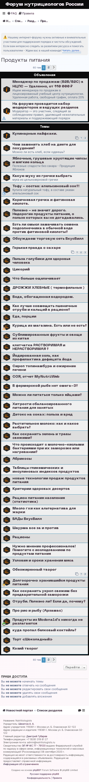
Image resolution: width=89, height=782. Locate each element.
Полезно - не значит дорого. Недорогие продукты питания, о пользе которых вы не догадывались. (48, 214)
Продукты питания (25, 60)
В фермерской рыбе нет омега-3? (45, 386)
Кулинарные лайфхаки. (34, 134)
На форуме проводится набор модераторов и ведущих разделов (45, 105)
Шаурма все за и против (35, 528)
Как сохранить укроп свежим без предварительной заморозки (44, 593)
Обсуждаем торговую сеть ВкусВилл (48, 239)
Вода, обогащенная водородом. (43, 297)
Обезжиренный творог (34, 570)
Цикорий (21, 269)
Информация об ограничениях (21, 764)
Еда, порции (24, 316)
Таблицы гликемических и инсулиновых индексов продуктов (45, 469)
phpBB (36, 770)
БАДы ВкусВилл (27, 519)
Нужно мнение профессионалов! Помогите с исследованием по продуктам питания (44, 550)
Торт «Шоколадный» (32, 639)
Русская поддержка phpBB (44, 774)
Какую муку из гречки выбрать (42, 176)
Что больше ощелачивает (36, 278)
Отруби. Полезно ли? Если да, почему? (49, 601)
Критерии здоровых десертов (41, 489)
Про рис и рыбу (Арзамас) (37, 610)
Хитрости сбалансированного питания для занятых (42, 406)
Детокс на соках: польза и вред (42, 414)
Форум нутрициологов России (44, 4)
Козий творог (25, 648)
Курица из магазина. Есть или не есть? (49, 325)
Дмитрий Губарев (36, 736)
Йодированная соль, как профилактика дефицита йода (42, 357)
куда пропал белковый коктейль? (44, 630)
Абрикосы (22, 459)
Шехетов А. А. (26, 723)
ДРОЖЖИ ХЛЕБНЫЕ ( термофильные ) (48, 288)
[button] (54, 67)
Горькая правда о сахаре (36, 248)
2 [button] (49, 67)
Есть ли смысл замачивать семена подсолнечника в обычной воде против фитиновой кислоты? (45, 228)
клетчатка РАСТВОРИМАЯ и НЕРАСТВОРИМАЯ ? (38, 347)
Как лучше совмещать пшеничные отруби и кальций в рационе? (44, 308)
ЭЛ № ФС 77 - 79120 (34, 745)
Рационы (21, 537)
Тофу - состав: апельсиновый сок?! (45, 186)
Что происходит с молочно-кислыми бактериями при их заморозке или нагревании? (48, 448)
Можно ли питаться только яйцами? (47, 395)
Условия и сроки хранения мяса (43, 560)
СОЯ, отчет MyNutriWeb (35, 376)
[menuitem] (12, 13)
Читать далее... (71, 50)
